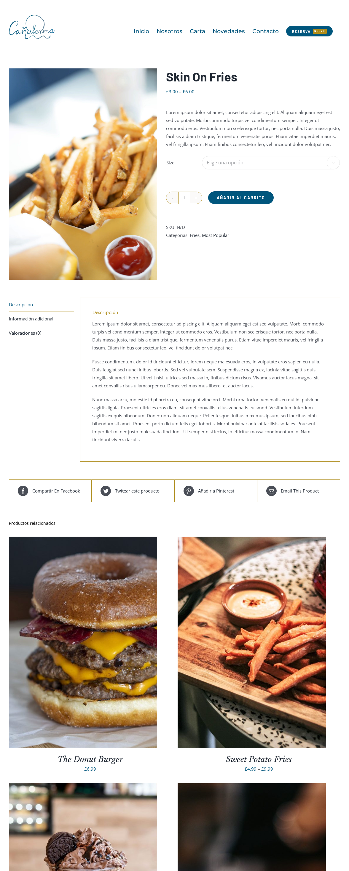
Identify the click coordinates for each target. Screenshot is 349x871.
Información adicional (31, 319)
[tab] (41, 305)
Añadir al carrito (241, 197)
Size (170, 163)
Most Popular (215, 235)
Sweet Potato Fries (259, 759)
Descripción (21, 304)
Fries (195, 235)
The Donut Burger (90, 759)
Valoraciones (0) (25, 333)
